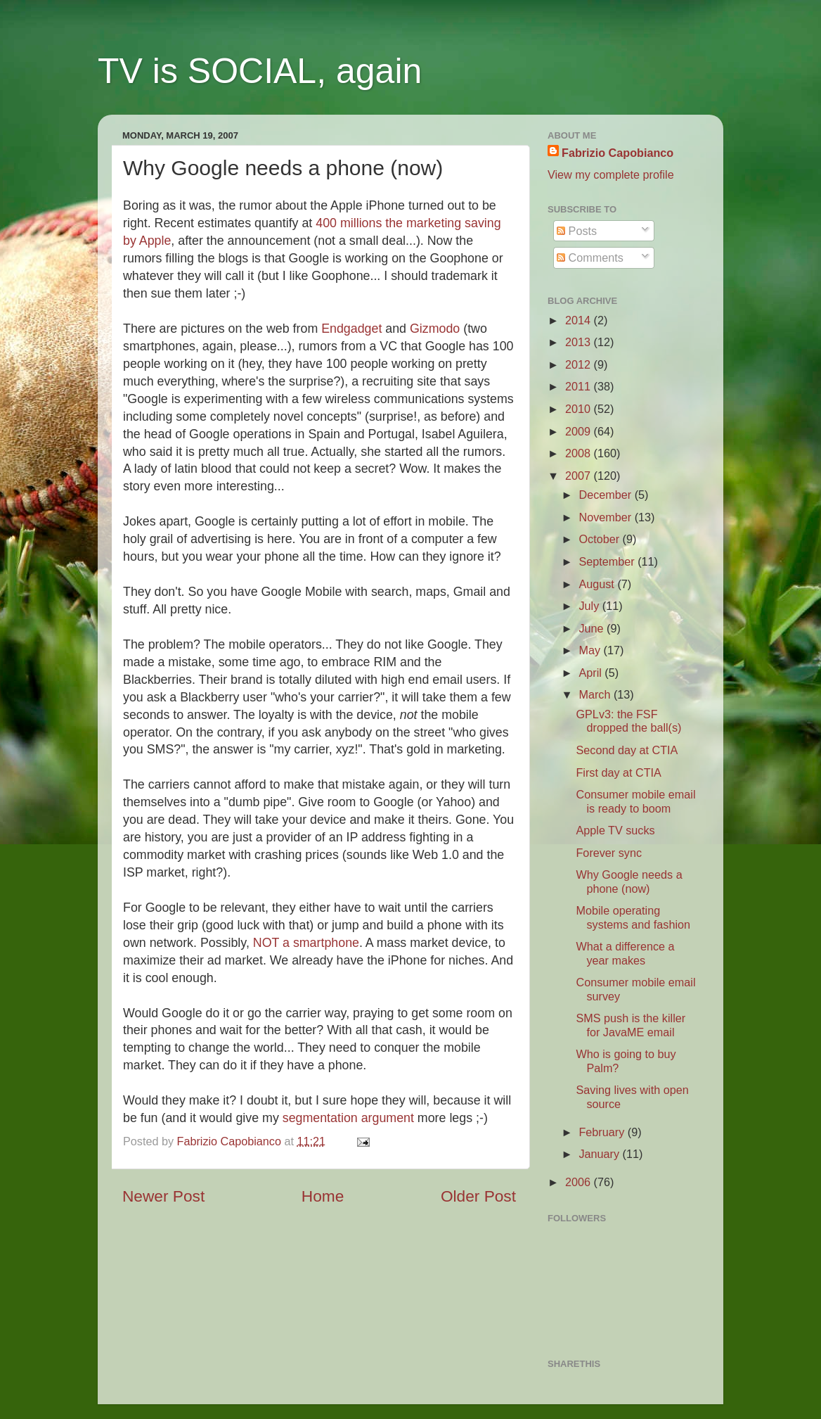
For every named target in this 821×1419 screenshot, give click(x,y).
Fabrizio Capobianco (231, 1141)
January (600, 1153)
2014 (579, 320)
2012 (579, 364)
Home (323, 1196)
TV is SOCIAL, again (260, 71)
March (595, 694)
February (602, 1132)
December (606, 494)
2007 (579, 475)
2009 (579, 431)
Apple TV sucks (615, 830)
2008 (579, 453)
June (592, 628)
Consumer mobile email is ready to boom (635, 801)
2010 (579, 408)
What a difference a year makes (625, 953)
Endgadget (353, 329)
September (608, 561)
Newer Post (163, 1196)
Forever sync (609, 852)
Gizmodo (436, 329)
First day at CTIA (618, 772)
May (590, 650)
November (606, 517)
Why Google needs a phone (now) (629, 881)
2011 (579, 386)
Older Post (478, 1196)
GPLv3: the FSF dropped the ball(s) (628, 721)
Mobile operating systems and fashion (633, 917)
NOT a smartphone (306, 943)
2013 (579, 342)
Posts (577, 230)
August (597, 584)
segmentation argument (348, 1118)
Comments (590, 257)
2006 (579, 1182)
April (591, 672)
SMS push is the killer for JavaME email (630, 1025)
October (600, 539)
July (590, 605)
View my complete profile (611, 174)
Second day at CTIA (627, 750)
